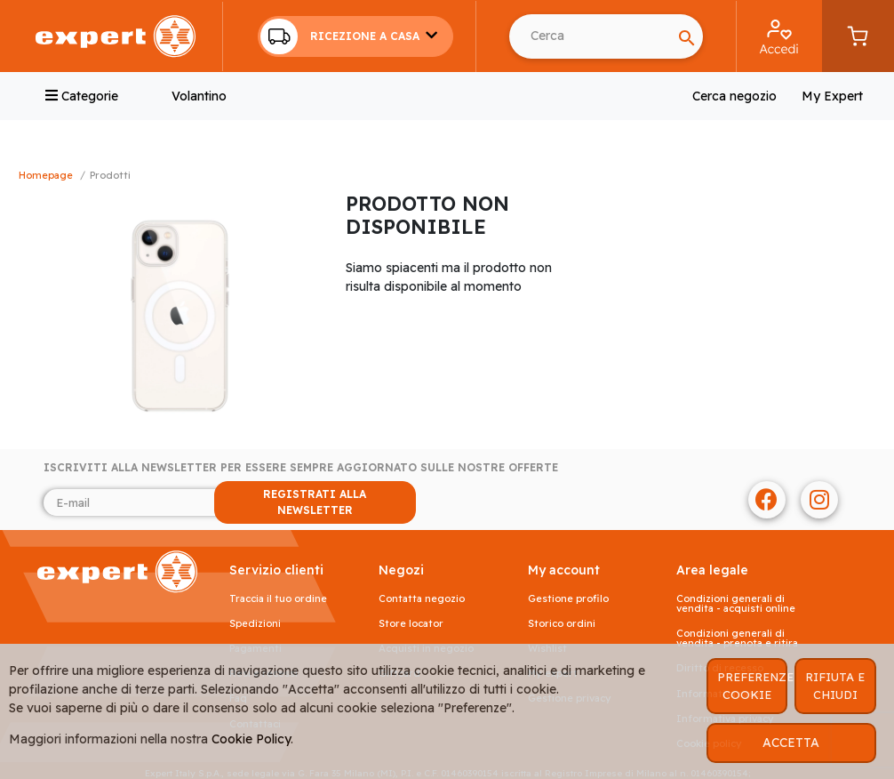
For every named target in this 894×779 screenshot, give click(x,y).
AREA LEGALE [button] (712, 570)
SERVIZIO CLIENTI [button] (276, 570)
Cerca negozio (734, 96)
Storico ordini (561, 624)
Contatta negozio (422, 599)
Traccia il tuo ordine (278, 599)
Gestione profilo (568, 599)
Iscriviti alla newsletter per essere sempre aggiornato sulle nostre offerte (301, 468)
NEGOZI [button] (401, 570)
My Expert (832, 96)
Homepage (46, 175)
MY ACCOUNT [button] (564, 570)
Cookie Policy (251, 739)
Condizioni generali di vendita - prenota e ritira (737, 638)
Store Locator (411, 624)
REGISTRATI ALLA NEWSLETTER (314, 502)
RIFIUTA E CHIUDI (835, 686)
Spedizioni (255, 624)
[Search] (590, 36)
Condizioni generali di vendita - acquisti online (735, 604)
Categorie (81, 96)
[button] (355, 36)
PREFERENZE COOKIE (752, 686)
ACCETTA (790, 743)
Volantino (199, 96)
